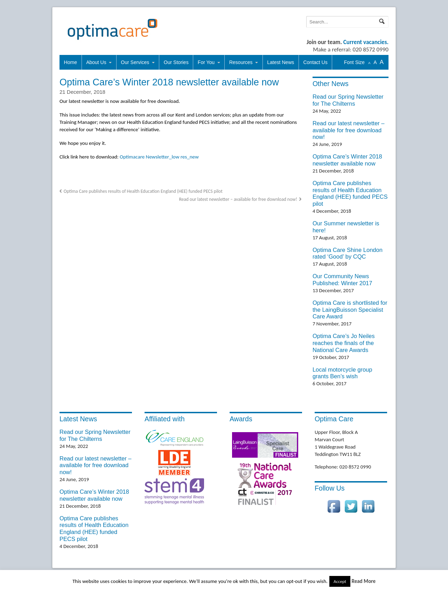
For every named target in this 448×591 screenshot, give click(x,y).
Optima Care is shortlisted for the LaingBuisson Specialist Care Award (350, 310)
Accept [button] (340, 581)
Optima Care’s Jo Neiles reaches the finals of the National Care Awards (344, 343)
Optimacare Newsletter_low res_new (159, 157)
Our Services (135, 62)
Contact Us (315, 62)
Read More (363, 581)
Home (70, 62)
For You (206, 62)
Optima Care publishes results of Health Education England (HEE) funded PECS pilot (143, 191)
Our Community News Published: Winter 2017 (342, 279)
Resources (241, 62)
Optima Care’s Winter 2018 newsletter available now (347, 160)
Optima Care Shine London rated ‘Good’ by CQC (348, 253)
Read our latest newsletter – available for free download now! (238, 199)
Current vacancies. (365, 42)
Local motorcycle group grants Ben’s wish (342, 373)
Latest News (280, 62)
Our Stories (176, 62)
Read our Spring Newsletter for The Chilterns (348, 100)
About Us (96, 62)
